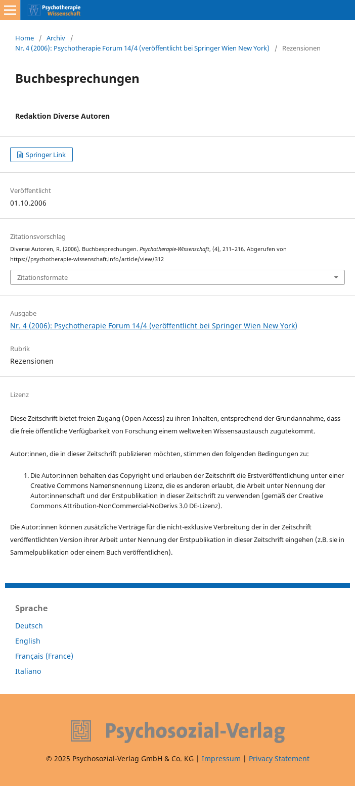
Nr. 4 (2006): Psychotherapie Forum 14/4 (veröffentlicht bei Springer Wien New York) (142, 48)
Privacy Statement (279, 758)
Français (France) (44, 656)
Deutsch (29, 625)
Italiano (28, 671)
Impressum (221, 758)
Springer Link (45, 154)
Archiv (56, 37)
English (27, 641)
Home (24, 37)
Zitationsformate (42, 277)
